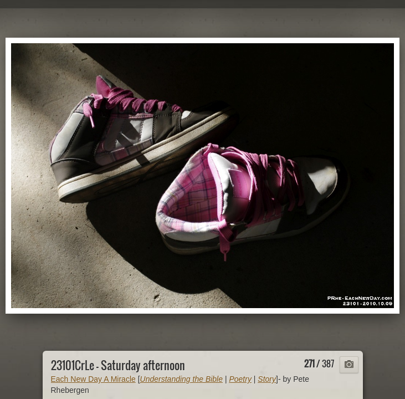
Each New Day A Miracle (93, 379)
